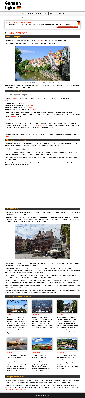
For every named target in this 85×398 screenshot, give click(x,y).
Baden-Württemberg (18, 17)
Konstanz (7, 136)
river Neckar (41, 40)
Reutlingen (35, 314)
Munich (13, 116)
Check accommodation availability (67, 27)
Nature (45, 13)
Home (23, 13)
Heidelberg (60, 352)
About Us (61, 13)
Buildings (53, 13)
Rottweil (9, 314)
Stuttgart (15, 98)
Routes (38, 13)
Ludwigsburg (36, 352)
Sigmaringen (40, 125)
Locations (31, 13)
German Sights (8, 17)
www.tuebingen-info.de (20, 389)
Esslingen (60, 314)
